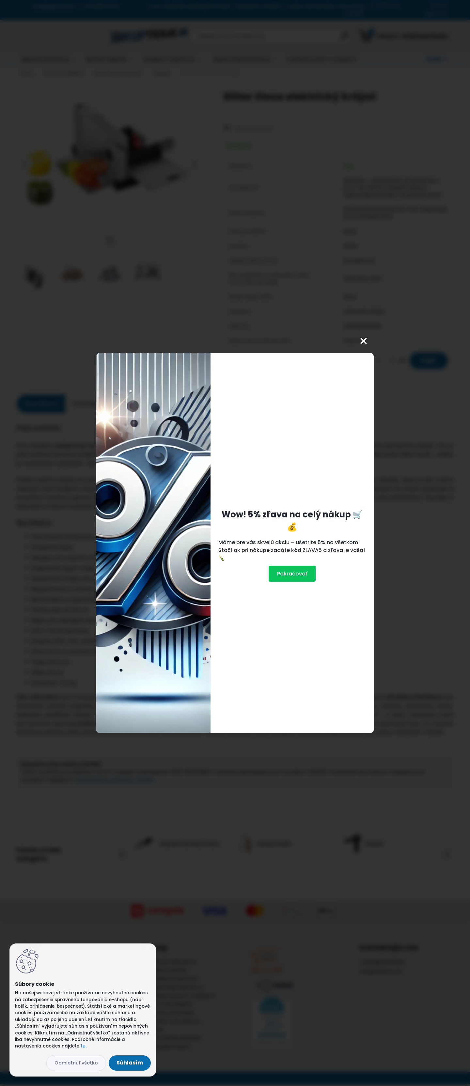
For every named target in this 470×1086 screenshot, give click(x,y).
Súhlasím (130, 1062)
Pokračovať (292, 573)
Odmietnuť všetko (76, 1063)
